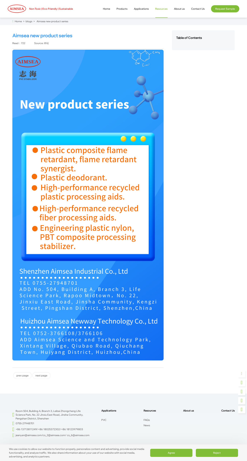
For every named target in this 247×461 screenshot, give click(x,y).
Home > (20, 21)
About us (188, 410)
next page (41, 375)
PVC (103, 420)
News (147, 425)
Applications (108, 410)
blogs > (30, 21)
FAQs (147, 420)
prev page (22, 375)
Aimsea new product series (51, 21)
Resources (150, 410)
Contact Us (228, 410)
